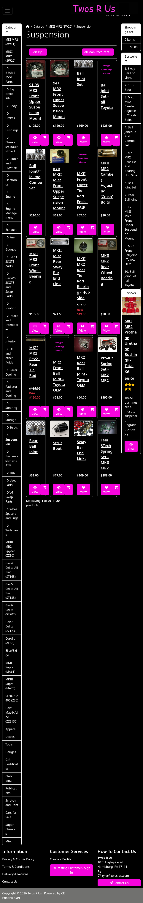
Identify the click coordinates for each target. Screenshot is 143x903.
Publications (11, 790)
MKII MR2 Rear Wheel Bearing (107, 269)
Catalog (39, 26)
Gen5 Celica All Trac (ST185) (11, 591)
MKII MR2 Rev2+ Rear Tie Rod (34, 361)
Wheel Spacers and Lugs (11, 513)
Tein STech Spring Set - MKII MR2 (106, 454)
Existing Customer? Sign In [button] (71, 870)
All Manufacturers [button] (96, 52)
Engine (10, 195)
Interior (10, 339)
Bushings (11, 128)
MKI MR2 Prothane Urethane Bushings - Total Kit (131, 346)
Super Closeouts (11, 829)
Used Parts (11, 482)
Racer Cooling (11, 372)
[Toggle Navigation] (7, 11)
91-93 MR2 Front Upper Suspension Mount (35, 101)
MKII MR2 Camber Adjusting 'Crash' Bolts (107, 183)
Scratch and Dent (11, 802)
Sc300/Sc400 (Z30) (11, 698)
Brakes (10, 116)
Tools (9, 744)
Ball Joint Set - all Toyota (107, 96)
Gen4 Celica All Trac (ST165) (11, 570)
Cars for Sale (10, 815)
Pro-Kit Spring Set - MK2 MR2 (107, 369)
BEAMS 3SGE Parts (10, 75)
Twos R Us (35, 893)
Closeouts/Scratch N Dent (11, 144)
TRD (11, 473)
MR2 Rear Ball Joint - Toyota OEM (83, 371)
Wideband (11, 530)
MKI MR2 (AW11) (11, 41)
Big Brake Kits (9, 93)
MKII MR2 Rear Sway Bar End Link (57, 267)
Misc (8, 841)
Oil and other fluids (9, 355)
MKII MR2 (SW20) (60, 26)
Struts (12, 427)
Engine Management (11, 211)
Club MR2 (8, 778)
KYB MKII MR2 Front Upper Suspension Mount (59, 188)
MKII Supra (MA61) (10, 667)
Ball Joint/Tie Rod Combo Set (35, 177)
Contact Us (9, 882)
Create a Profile (60, 859)
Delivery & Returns (15, 874)
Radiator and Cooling (11, 389)
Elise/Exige (11, 653)
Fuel (11, 237)
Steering (11, 406)
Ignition (10, 306)
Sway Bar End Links (81, 450)
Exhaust (11, 228)
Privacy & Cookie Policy (18, 859)
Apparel (10, 729)
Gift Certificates (11, 764)
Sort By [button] (37, 52)
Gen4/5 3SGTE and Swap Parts (10, 285)
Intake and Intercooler (11, 322)
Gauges (10, 247)
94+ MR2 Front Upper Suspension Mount (59, 100)
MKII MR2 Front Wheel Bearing (35, 267)
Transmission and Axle (11, 458)
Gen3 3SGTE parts (11, 261)
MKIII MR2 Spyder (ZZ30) (10, 549)
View (35, 140)
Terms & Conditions (16, 867)
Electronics (11, 180)
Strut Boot (57, 445)
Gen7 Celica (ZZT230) (11, 626)
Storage (10, 418)
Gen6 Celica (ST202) (10, 609)
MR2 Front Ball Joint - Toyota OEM (59, 376)
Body (12, 106)
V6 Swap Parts (9, 497)
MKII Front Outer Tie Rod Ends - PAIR (82, 190)
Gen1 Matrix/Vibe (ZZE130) (11, 714)
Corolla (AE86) (10, 640)
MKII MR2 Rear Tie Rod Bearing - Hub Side (83, 278)
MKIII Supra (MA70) (10, 683)
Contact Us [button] (119, 883)
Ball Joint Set (81, 79)
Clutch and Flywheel (11, 163)
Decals (10, 737)
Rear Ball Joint (33, 446)
